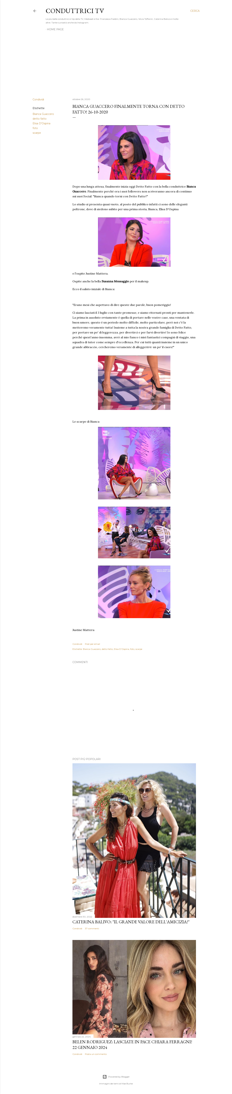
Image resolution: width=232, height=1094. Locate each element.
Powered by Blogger (116, 1077)
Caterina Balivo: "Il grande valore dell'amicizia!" (130, 922)
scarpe (37, 132)
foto (35, 128)
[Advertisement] (116, 63)
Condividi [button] (38, 99)
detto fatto (40, 118)
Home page (55, 29)
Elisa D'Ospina (41, 123)
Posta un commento (96, 1054)
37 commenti (92, 928)
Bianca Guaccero (43, 114)
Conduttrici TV (75, 11)
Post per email (92, 644)
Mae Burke (127, 1083)
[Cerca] (195, 11)
